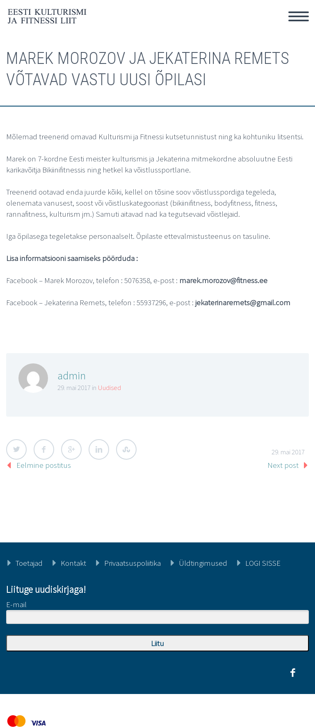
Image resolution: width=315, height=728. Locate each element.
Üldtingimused (203, 563)
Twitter (16, 449)
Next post (283, 465)
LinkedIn (99, 449)
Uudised (109, 387)
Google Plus (71, 449)
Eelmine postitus (43, 465)
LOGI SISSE (263, 563)
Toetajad (29, 563)
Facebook (44, 449)
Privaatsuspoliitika (132, 563)
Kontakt (73, 563)
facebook (292, 672)
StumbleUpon (126, 449)
